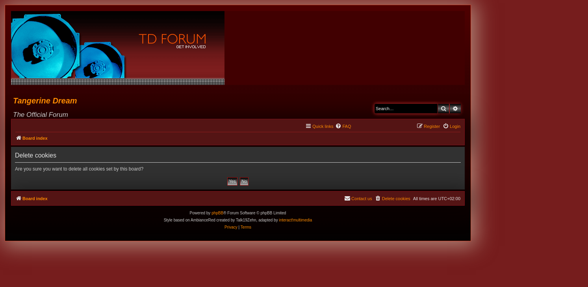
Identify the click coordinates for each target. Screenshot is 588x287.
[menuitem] (343, 126)
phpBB (217, 213)
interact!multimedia (295, 220)
